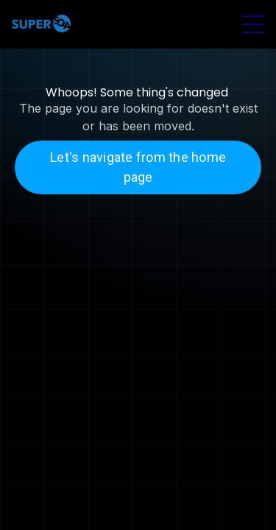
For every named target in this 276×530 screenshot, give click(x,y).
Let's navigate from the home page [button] (138, 167)
